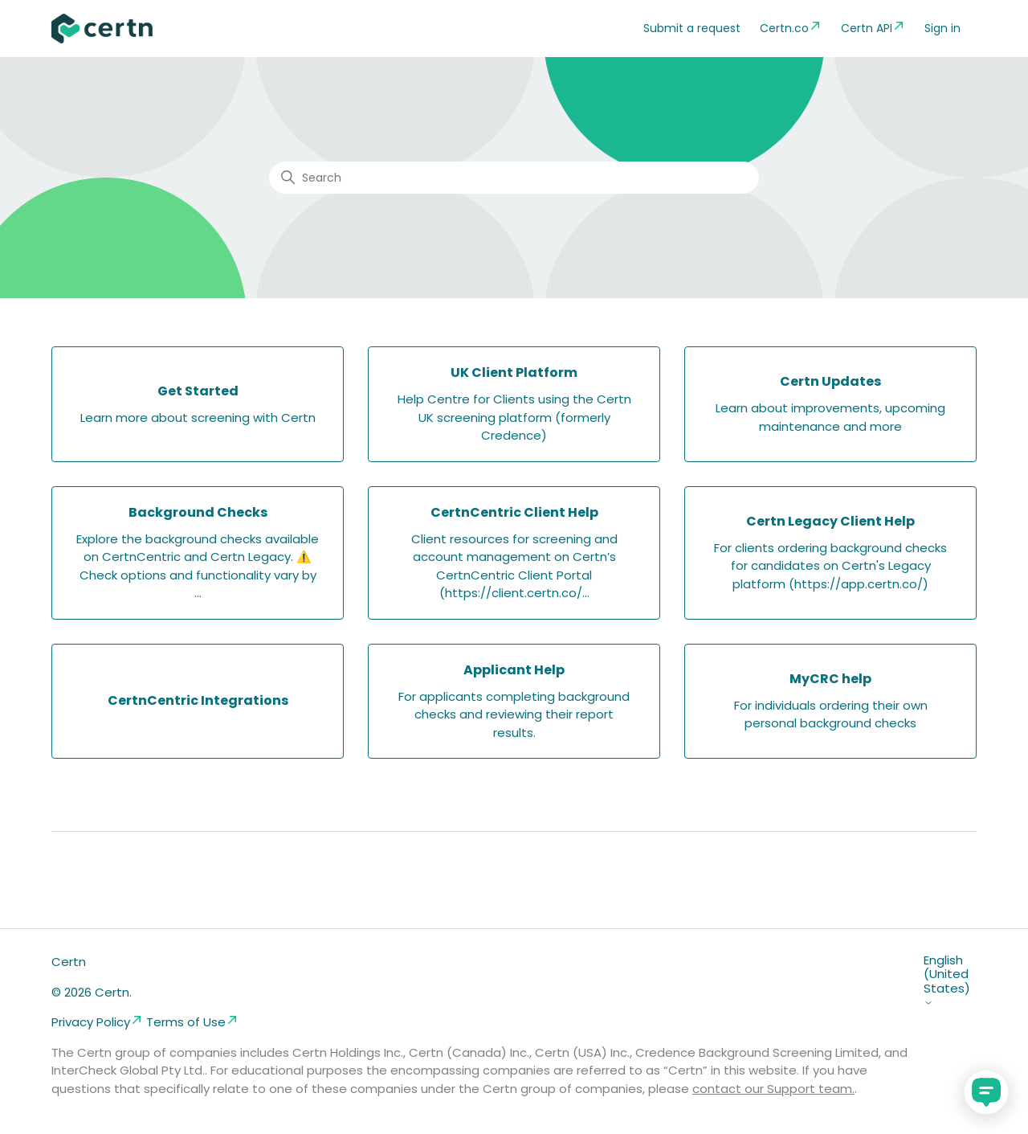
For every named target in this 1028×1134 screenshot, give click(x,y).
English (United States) (947, 980)
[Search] (514, 178)
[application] (986, 1092)
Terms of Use (192, 1021)
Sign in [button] (942, 28)
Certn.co (791, 27)
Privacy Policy (97, 1021)
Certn (68, 961)
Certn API (873, 27)
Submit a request (691, 28)
